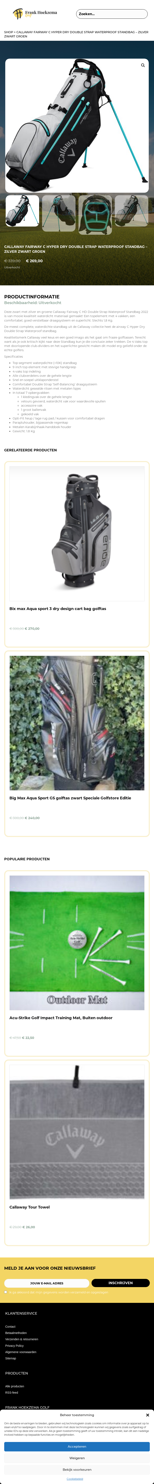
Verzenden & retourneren (21, 1339)
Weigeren (77, 1458)
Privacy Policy (14, 1345)
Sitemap (10, 1358)
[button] (148, 1415)
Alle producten (14, 1386)
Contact (10, 1326)
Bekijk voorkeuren (77, 1470)
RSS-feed (11, 1392)
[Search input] (112, 14)
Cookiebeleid (75, 1478)
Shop (8, 32)
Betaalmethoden (16, 1333)
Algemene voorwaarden (20, 1352)
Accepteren (77, 1446)
